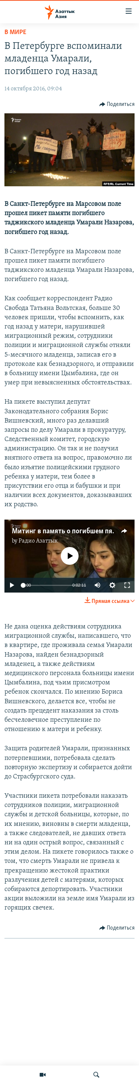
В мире (15, 32)
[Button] (117, 104)
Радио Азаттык (38, 541)
